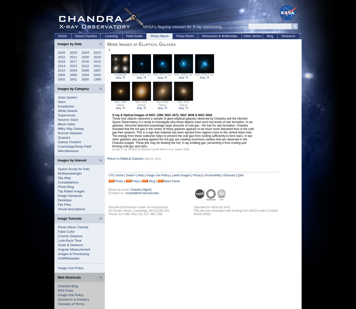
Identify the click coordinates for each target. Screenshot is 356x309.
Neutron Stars (68, 120)
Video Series (252, 36)
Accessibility (213, 175)
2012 (85, 66)
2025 (73, 52)
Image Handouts (70, 196)
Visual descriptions (71, 209)
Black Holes (66, 124)
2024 (85, 52)
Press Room (185, 36)
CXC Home (116, 175)
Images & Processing (73, 254)
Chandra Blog (68, 286)
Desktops (65, 200)
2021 (73, 57)
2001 (73, 79)
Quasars (64, 137)
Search (130, 175)
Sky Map (64, 178)
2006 (61, 75)
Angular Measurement (74, 249)
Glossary (229, 175)
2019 (97, 57)
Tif (123, 77)
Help (141, 175)
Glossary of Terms (71, 304)
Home (62, 36)
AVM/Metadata (68, 258)
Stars (62, 102)
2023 (97, 52)
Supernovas (66, 115)
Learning (111, 36)
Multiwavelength (70, 173)
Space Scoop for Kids (73, 169)
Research (288, 36)
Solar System (67, 97)
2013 (73, 66)
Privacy (197, 175)
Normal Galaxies (70, 133)
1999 (97, 79)
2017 (73, 61)
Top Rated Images (71, 191)
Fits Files (64, 204)
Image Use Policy (71, 268)
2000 (85, 79)
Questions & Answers (73, 299)
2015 (97, 61)
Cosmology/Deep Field (74, 146)
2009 (73, 70)
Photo (119, 181)
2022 (61, 57)
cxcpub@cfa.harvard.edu (141, 193)
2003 (97, 75)
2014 (61, 66)
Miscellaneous (68, 151)
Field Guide (134, 36)
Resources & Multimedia (219, 36)
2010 (61, 70)
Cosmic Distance (70, 236)
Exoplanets (66, 106)
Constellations (68, 182)
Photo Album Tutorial (73, 227)
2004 (85, 75)
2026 (61, 52)
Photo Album (160, 36)
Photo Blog (66, 187)
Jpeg (118, 77)
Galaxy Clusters (69, 142)
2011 (97, 66)
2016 (85, 61)
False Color (66, 231)
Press (136, 181)
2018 (61, 61)
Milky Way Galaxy (71, 128)
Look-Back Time (70, 240)
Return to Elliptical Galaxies (125, 158)
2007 (97, 70)
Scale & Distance (70, 245)
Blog (270, 36)
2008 (85, 70)
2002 (61, 79)
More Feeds (172, 181)
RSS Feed (65, 290)
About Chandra (86, 36)
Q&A (241, 175)
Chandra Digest (140, 189)
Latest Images (181, 175)
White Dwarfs (67, 111)
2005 (73, 75)
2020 (85, 57)
